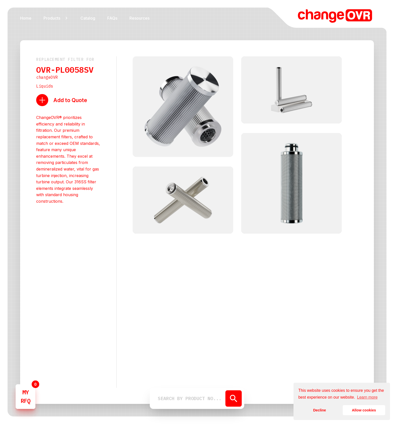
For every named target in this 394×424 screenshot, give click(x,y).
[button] (55, 18)
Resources (139, 18)
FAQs (112, 18)
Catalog (87, 18)
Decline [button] (319, 410)
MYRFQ (25, 396)
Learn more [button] (367, 397)
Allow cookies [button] (364, 410)
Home (25, 18)
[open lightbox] (183, 107)
